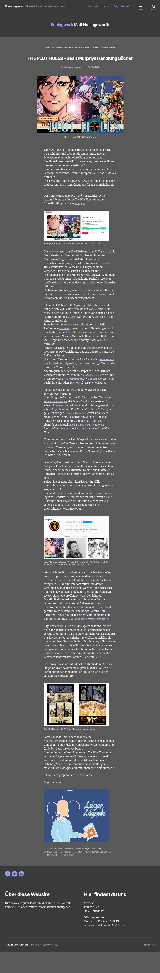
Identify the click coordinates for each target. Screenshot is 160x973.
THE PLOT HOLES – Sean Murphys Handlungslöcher (80, 62)
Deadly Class (62, 377)
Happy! (109, 392)
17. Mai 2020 (94, 76)
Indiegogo (80, 213)
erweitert (108, 277)
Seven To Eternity (103, 427)
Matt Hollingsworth (85, 873)
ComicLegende (15, 6)
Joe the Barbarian (93, 388)
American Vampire (71, 338)
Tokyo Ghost (83, 377)
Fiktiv (100, 870)
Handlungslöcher (54, 873)
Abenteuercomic (55, 870)
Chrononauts (94, 361)
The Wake (65, 342)
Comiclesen (69, 870)
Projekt (53, 261)
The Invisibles (80, 392)
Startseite (93, 6)
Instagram (50, 483)
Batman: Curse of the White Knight (89, 442)
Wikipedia (99, 457)
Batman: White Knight (57, 419)
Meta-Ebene (101, 873)
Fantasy (93, 870)
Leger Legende (74, 76)
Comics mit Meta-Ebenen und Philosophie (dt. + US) (70, 48)
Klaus (100, 392)
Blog (116, 6)
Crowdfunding (109, 48)
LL (75, 873)
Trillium (94, 323)
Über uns (106, 6)
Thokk (73, 876)
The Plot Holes (61, 876)
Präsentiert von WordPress (46, 966)
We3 (93, 392)
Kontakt (125, 6)
